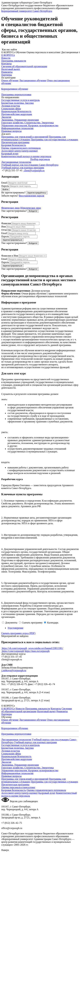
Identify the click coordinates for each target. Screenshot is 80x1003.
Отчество (6, 230)
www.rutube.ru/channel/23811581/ (45, 648)
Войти (5, 189)
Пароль (5, 186)
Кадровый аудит (47, 793)
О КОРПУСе (8, 708)
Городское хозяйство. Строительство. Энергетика (27, 122)
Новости (20, 708)
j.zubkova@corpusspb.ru (13, 670)
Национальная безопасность (16, 111)
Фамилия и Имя (9, 255)
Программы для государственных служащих (54, 139)
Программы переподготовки (16, 94)
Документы (11, 622)
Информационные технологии (17, 128)
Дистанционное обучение (32, 80)
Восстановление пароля (31, 195)
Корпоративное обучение (14, 89)
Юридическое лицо (30, 208)
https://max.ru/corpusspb (37, 651)
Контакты (56, 708)
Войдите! (33, 211)
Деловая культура (10, 105)
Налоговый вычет (46, 711)
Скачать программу (32, 622)
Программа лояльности (37, 708)
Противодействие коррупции (16, 114)
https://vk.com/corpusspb (14, 648)
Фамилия (6, 223)
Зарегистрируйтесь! (36, 193)
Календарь (52, 622)
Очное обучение (9, 80)
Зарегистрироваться (12, 240)
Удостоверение (15, 628)
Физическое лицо (10, 208)
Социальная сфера (11, 108)
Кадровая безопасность (13, 790)
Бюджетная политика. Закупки (17, 103)
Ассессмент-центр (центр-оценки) (19, 793)
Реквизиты (62, 711)
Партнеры (6, 714)
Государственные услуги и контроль (20, 100)
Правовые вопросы (11, 131)
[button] (40, 49)
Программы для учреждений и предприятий (24, 136)
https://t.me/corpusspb (12, 651)
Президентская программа (15, 142)
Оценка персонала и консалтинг (18, 787)
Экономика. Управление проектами (20, 119)
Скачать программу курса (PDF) (18, 633)
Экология (6, 117)
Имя (3, 226)
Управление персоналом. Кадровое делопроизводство (29, 125)
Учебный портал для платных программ (35, 742)
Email (4, 182)
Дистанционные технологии (16, 739)
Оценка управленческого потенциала (46, 790)
